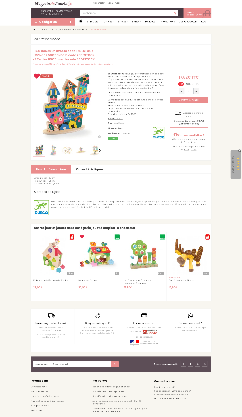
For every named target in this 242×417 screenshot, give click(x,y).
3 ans (186, 142)
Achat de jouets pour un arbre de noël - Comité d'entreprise (116, 402)
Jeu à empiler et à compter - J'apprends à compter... (138, 282)
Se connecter (98, 3)
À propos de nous (40, 405)
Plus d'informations (51, 169)
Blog (203, 21)
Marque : (113, 128)
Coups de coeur (187, 21)
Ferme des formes (87, 280)
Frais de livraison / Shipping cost (47, 401)
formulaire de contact (175, 398)
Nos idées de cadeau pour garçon (110, 396)
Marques (150, 21)
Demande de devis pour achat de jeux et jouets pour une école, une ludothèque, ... (119, 410)
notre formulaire (53, 14)
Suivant (100, 150)
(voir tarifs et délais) (188, 122)
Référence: (114, 133)
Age (110, 123)
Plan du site (36, 410)
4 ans (193, 142)
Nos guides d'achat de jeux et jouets (111, 386)
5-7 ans (122, 21)
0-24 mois (92, 21)
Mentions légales (39, 391)
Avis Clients (233, 164)
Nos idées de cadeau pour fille (108, 391)
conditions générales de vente (46, 396)
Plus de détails (115, 118)
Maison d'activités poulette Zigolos (50, 280)
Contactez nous (39, 386)
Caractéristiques (90, 169)
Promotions (168, 21)
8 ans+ (135, 21)
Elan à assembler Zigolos (181, 280)
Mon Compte (114, 3)
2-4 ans (108, 21)
